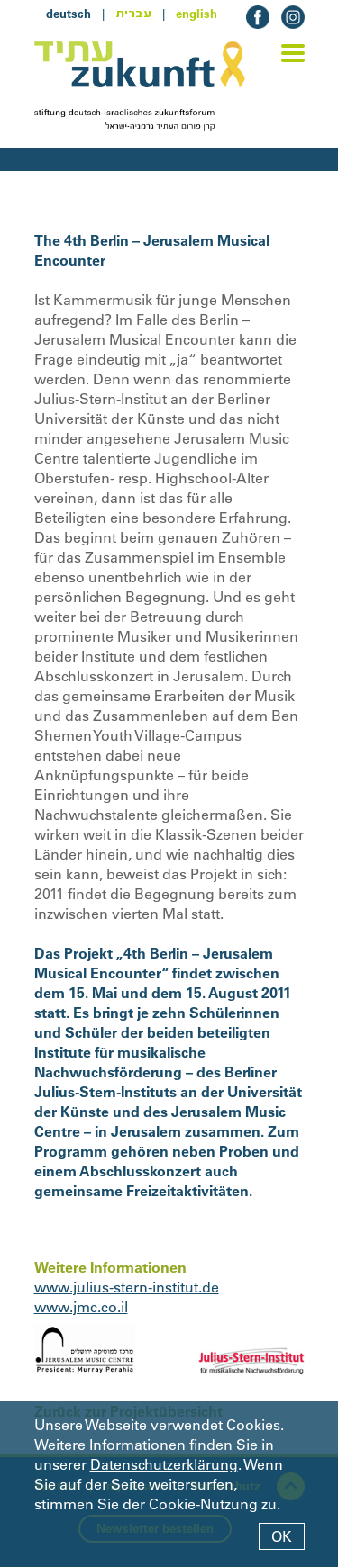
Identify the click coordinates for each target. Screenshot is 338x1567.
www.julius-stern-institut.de (126, 1287)
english (196, 13)
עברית (133, 13)
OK (281, 1536)
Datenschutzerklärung (164, 1464)
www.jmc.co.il (81, 1307)
